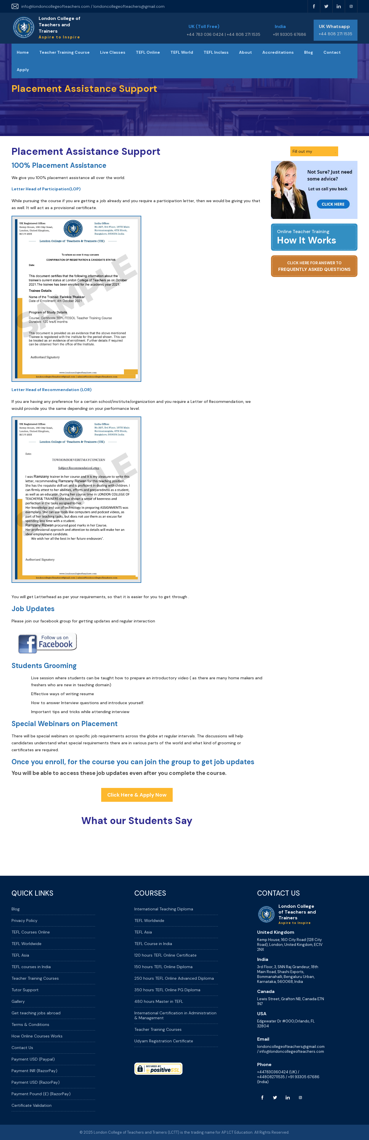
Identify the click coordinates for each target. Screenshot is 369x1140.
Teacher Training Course (64, 52)
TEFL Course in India (153, 943)
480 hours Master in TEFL (158, 1001)
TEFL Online (148, 52)
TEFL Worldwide (27, 943)
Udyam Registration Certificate (163, 1041)
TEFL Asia (20, 955)
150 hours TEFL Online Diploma (163, 966)
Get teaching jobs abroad (36, 1013)
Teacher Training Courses (35, 978)
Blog (308, 52)
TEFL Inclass (216, 52)
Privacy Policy (24, 920)
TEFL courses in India (31, 966)
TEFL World (181, 52)
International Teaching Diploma (163, 909)
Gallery (18, 1001)
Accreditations (278, 52)
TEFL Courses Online (31, 932)
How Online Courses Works (37, 1036)
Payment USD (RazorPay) (36, 1082)
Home (23, 52)
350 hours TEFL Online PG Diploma (167, 989)
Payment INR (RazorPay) (34, 1070)
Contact (332, 52)
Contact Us (22, 1047)
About (245, 52)
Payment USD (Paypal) (33, 1059)
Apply (23, 69)
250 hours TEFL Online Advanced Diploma (174, 978)
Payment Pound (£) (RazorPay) (41, 1093)
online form (324, 151)
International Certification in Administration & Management (175, 1015)
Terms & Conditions (30, 1024)
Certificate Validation (32, 1105)
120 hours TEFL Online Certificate (165, 955)
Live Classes (112, 52)
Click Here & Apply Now (137, 794)
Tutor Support (25, 989)
